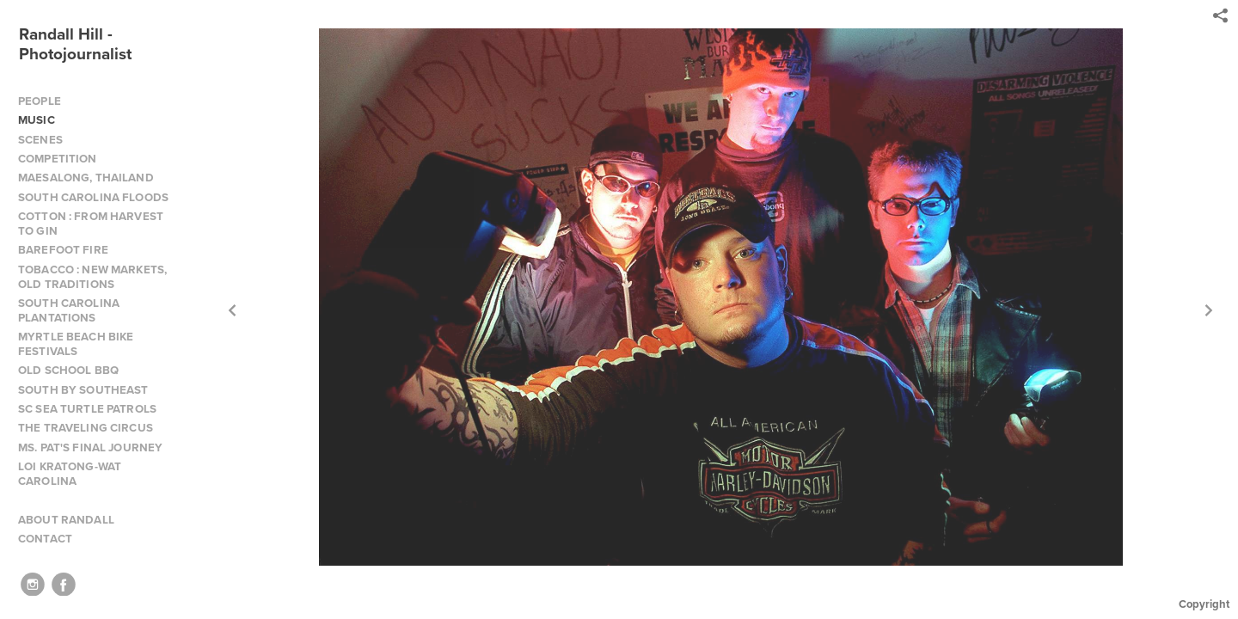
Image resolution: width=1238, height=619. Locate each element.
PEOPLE (39, 101)
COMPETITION (57, 158)
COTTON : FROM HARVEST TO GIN (90, 223)
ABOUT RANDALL (66, 520)
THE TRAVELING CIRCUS (85, 428)
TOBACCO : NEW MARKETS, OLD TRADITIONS (92, 276)
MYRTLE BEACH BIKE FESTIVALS (75, 343)
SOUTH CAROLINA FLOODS (93, 197)
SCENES (40, 140)
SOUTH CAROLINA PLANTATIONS (69, 310)
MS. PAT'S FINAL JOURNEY (90, 447)
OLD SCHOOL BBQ (68, 370)
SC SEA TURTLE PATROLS (87, 409)
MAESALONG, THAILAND (86, 177)
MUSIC (36, 120)
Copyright (1204, 604)
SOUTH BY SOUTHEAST (83, 390)
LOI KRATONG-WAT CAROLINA (69, 473)
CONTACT (45, 538)
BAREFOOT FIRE (63, 250)
